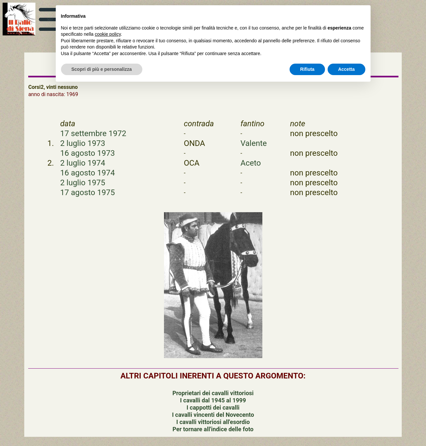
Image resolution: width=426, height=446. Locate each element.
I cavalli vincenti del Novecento (213, 414)
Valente (253, 143)
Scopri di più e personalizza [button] (101, 69)
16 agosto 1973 (87, 153)
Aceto (250, 163)
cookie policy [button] (108, 34)
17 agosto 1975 (87, 192)
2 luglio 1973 (82, 143)
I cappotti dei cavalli (213, 407)
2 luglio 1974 (82, 163)
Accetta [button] (346, 69)
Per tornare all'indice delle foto (213, 429)
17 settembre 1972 (93, 133)
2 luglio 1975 (82, 182)
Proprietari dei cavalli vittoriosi (213, 393)
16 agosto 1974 (87, 172)
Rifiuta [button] (307, 69)
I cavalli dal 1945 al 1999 (213, 400)
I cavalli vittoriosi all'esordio (213, 421)
